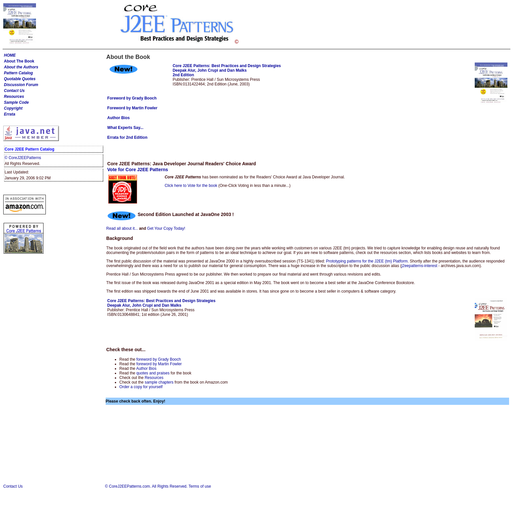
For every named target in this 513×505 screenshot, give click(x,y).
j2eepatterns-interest (419, 265)
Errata (9, 114)
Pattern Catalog (18, 73)
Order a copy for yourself (141, 387)
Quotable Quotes (20, 79)
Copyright (13, 108)
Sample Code (16, 102)
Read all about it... (122, 228)
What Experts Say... (125, 127)
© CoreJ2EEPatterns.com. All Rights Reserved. (146, 486)
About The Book (19, 61)
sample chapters (159, 382)
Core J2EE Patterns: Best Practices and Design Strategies (227, 65)
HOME (10, 55)
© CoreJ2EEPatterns (23, 157)
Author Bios (146, 368)
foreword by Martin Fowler (159, 364)
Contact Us (14, 90)
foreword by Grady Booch (158, 359)
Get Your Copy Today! (166, 228)
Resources (14, 96)
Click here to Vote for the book (191, 185)
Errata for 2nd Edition (127, 137)
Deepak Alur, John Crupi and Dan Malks (210, 70)
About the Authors (21, 67)
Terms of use (199, 486)
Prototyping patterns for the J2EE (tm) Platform (366, 261)
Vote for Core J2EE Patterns (137, 169)
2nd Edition (183, 75)
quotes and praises (152, 373)
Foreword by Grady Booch (132, 98)
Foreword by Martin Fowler (132, 108)
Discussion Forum (21, 84)
